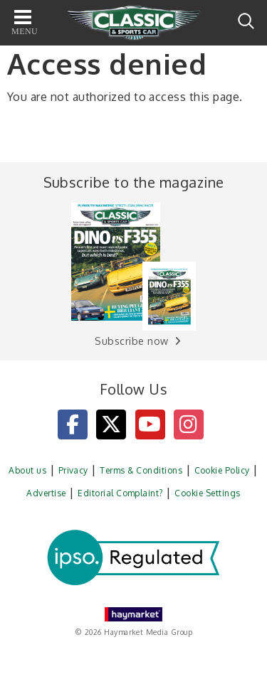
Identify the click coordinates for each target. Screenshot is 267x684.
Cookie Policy (222, 470)
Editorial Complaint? (120, 493)
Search (246, 21)
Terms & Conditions (141, 470)
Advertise (46, 493)
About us (27, 470)
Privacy (73, 470)
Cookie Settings (207, 493)
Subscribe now (131, 341)
